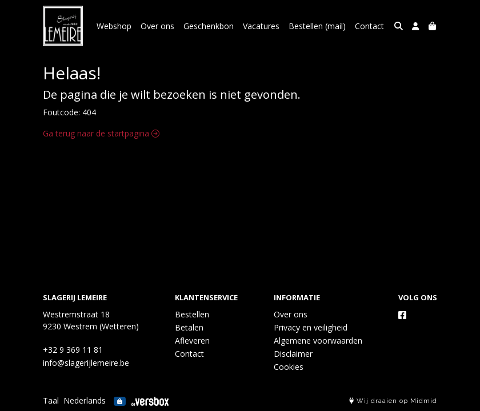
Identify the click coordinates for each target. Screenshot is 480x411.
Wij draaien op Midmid (393, 401)
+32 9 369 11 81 (73, 349)
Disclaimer (293, 353)
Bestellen (192, 314)
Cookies (288, 366)
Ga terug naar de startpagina (101, 133)
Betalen (189, 327)
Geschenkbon (208, 26)
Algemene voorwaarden (318, 340)
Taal (51, 400)
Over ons (157, 26)
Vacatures (261, 26)
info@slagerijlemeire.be (86, 362)
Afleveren (192, 340)
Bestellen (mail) (317, 26)
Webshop (114, 26)
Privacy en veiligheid (310, 327)
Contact (369, 26)
